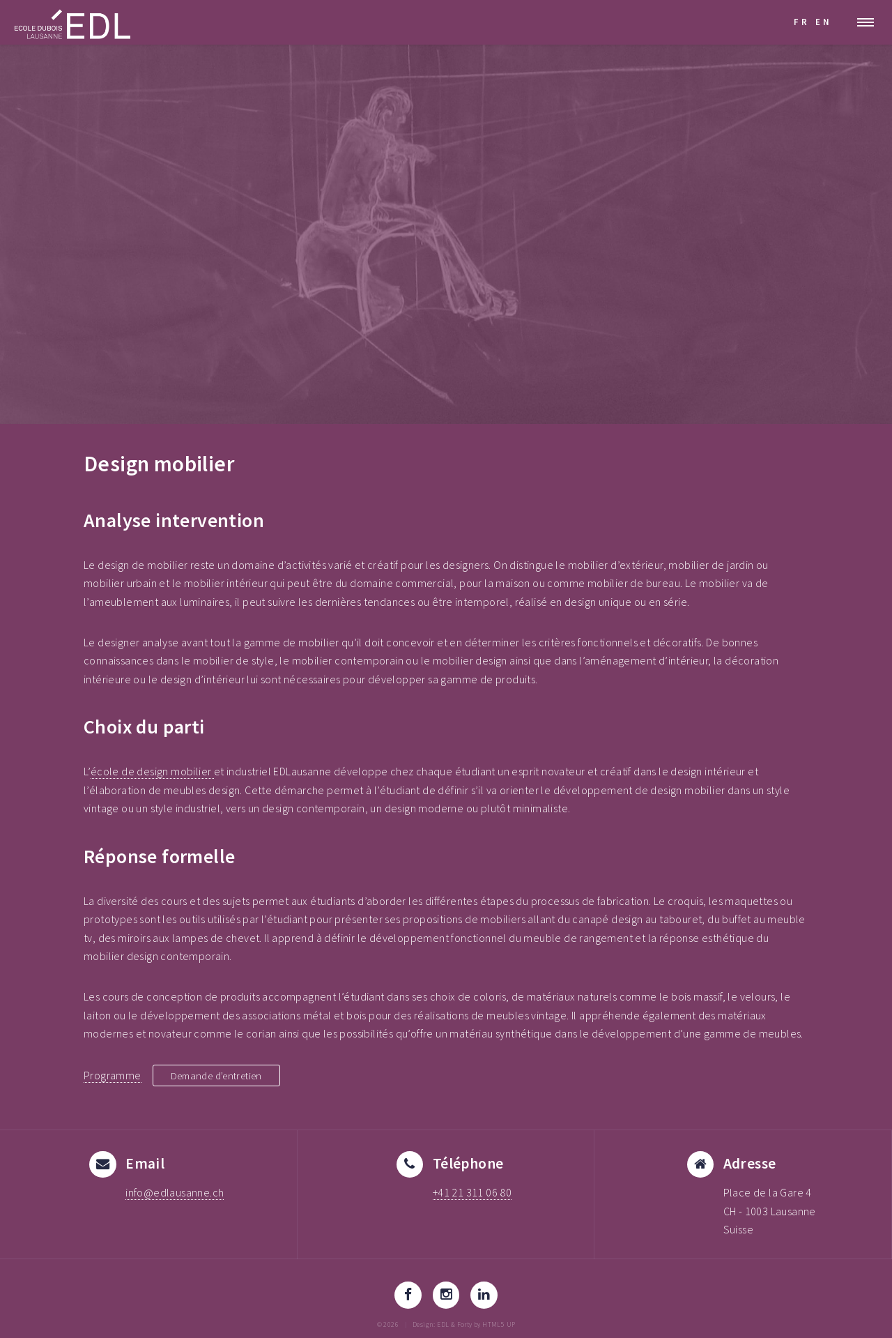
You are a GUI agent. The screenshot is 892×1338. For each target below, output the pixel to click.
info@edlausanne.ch (174, 1192)
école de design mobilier (152, 771)
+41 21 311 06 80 (472, 1192)
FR (802, 21)
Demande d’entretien (223, 1075)
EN (823, 21)
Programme (112, 1075)
